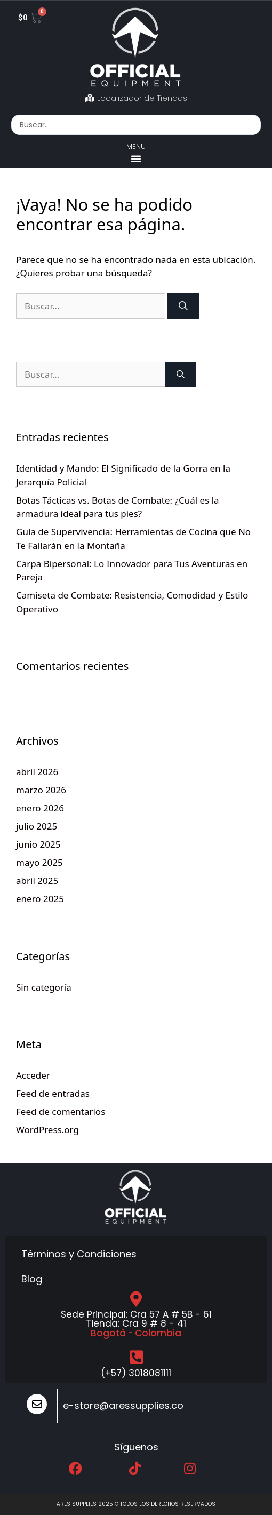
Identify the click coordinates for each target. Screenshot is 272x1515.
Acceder (33, 1075)
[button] (136, 158)
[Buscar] (183, 306)
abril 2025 (37, 880)
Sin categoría (43, 987)
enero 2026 (40, 808)
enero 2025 (40, 898)
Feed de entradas (53, 1093)
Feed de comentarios (60, 1111)
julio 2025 (36, 826)
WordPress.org (47, 1129)
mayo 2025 (39, 862)
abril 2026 (37, 772)
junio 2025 (38, 844)
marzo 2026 (41, 790)
